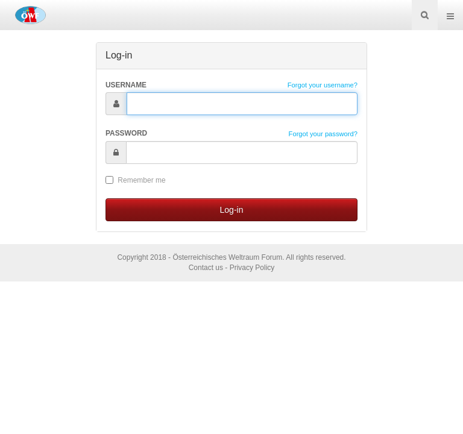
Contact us (206, 267)
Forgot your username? (322, 85)
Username (126, 85)
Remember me (136, 180)
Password (126, 133)
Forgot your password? (323, 133)
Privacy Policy (252, 267)
